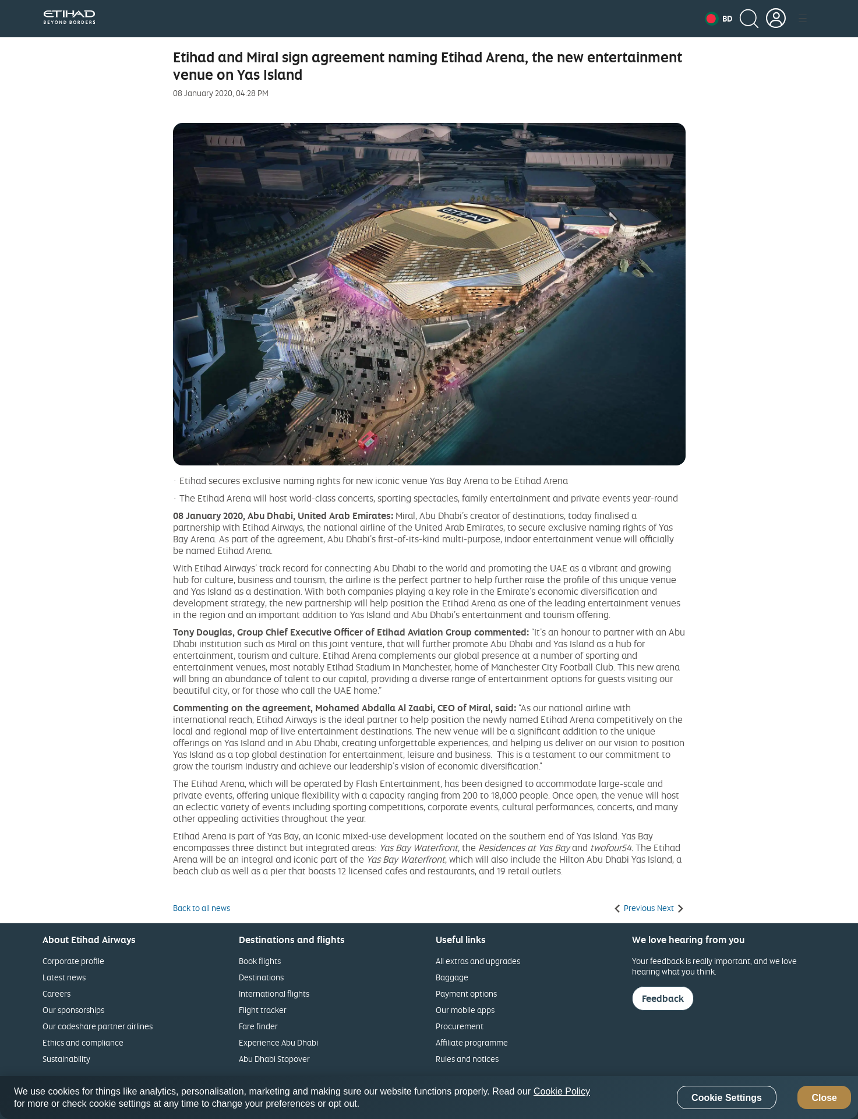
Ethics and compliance (83, 1042)
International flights (274, 993)
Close (824, 1098)
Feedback (663, 998)
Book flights (260, 960)
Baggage (452, 977)
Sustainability (66, 1058)
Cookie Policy (562, 1091)
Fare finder (258, 1026)
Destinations (261, 977)
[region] (429, 1097)
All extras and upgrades (478, 960)
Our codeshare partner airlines (98, 1026)
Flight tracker (263, 1009)
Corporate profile (73, 960)
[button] (718, 19)
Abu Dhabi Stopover (274, 1058)
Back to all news (201, 908)
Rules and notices (467, 1058)
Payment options (466, 993)
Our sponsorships (73, 1009)
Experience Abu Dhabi (278, 1042)
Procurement (459, 1026)
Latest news (64, 977)
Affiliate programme (472, 1042)
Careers (56, 993)
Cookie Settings (726, 1098)
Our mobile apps (465, 1009)
